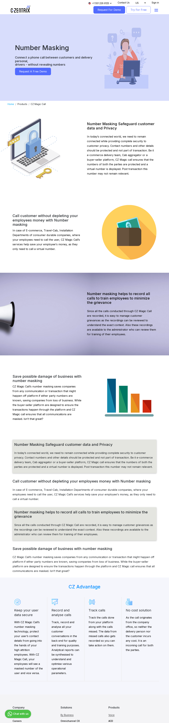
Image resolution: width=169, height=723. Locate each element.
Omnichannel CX (70, 721)
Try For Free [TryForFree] (139, 9)
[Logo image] (20, 9)
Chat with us (18, 714)
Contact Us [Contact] (124, 2)
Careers (17, 721)
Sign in (155, 2)
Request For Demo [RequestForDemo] (109, 9)
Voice (111, 715)
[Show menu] (156, 10)
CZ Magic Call (38, 104)
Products (22, 104)
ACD (110, 721)
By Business (67, 715)
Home (11, 104)
